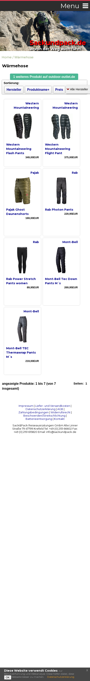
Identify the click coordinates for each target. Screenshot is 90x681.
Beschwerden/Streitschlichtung (44, 415)
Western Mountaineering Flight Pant (57, 149)
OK (8, 677)
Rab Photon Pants (59, 209)
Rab (75, 173)
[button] (44, 76)
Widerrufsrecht (61, 412)
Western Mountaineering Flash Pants (18, 149)
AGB (60, 409)
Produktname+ (38, 89)
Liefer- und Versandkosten (52, 405)
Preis (59, 89)
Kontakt (59, 418)
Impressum (26, 405)
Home (7, 57)
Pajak (34, 173)
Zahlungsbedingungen (33, 412)
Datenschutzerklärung (40, 409)
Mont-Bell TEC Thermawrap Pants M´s (21, 352)
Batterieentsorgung (39, 418)
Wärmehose (24, 57)
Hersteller (14, 89)
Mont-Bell (70, 242)
